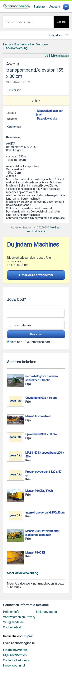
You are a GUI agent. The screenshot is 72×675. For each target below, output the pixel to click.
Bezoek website (47, 118)
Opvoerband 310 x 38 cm (41, 434)
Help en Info (11, 612)
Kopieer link (14, 90)
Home (7, 44)
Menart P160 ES (35, 552)
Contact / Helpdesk (16, 660)
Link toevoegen (46, 612)
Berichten (40, 6)
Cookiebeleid (12, 627)
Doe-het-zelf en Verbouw (31, 44)
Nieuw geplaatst (14, 665)
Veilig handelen (13, 622)
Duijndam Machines (33, 244)
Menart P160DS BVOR (39, 491)
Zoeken (61, 21)
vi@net (28, 636)
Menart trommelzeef (38, 416)
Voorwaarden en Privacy (19, 617)
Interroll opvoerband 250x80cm (45, 512)
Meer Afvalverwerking (22, 573)
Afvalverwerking (16, 48)
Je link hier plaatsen (57, 55)
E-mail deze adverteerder (36, 275)
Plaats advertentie (15, 650)
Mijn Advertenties (15, 655)
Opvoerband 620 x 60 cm (41, 398)
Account (54, 6)
